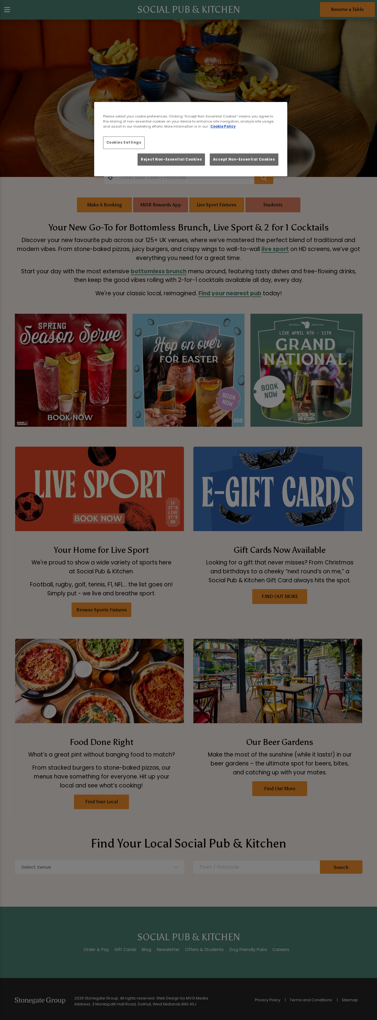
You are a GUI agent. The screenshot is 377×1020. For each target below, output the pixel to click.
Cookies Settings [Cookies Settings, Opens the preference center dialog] (123, 142)
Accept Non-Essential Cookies (244, 159)
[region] (190, 139)
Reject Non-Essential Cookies (171, 159)
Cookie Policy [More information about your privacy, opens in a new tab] (223, 126)
